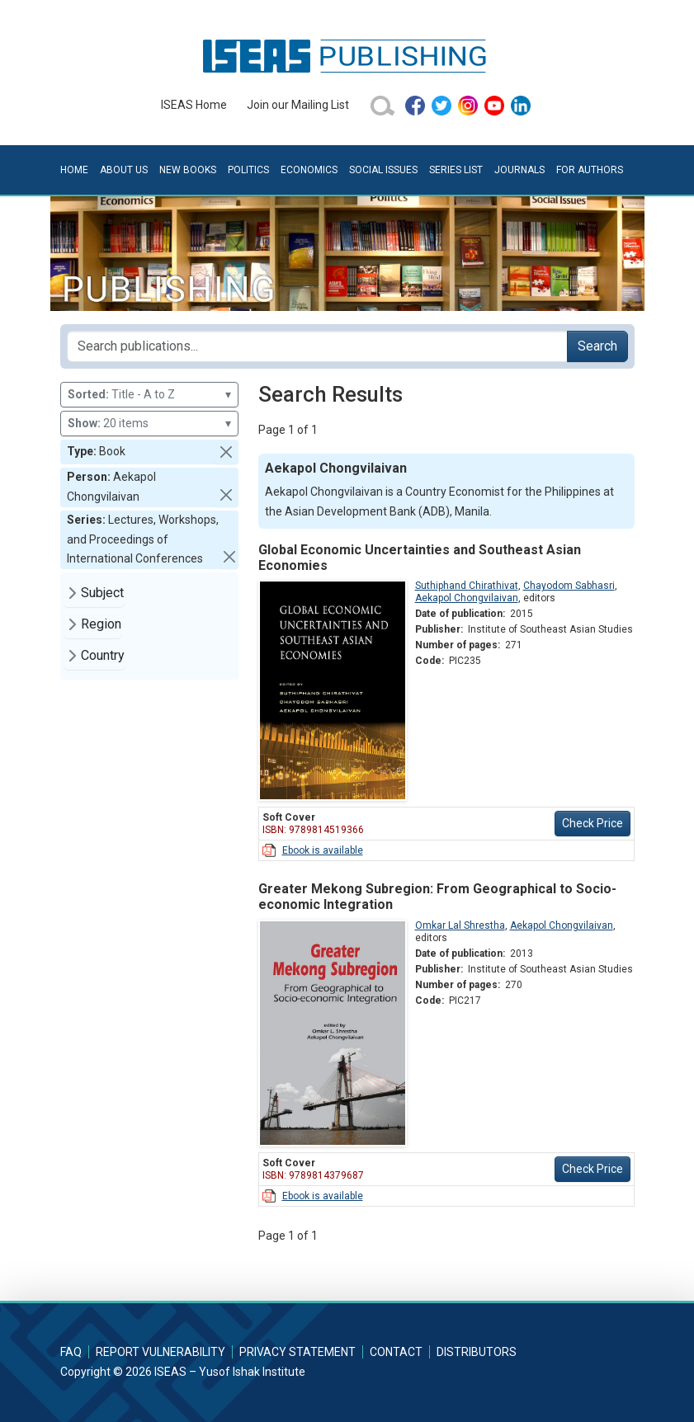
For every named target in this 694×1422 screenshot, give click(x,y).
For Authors (589, 170)
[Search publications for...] (317, 346)
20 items (149, 423)
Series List (456, 170)
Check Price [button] (592, 823)
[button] (226, 452)
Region (101, 624)
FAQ (71, 1351)
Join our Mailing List (298, 104)
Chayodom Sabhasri (569, 585)
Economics (309, 170)
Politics (248, 170)
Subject (102, 592)
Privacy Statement (297, 1351)
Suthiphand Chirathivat (466, 585)
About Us (124, 170)
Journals (519, 170)
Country (103, 655)
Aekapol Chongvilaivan (466, 598)
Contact (396, 1351)
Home (74, 170)
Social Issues (383, 170)
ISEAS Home (194, 104)
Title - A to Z (149, 394)
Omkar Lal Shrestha (460, 925)
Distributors (477, 1351)
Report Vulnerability (160, 1351)
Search (597, 346)
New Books (187, 170)
